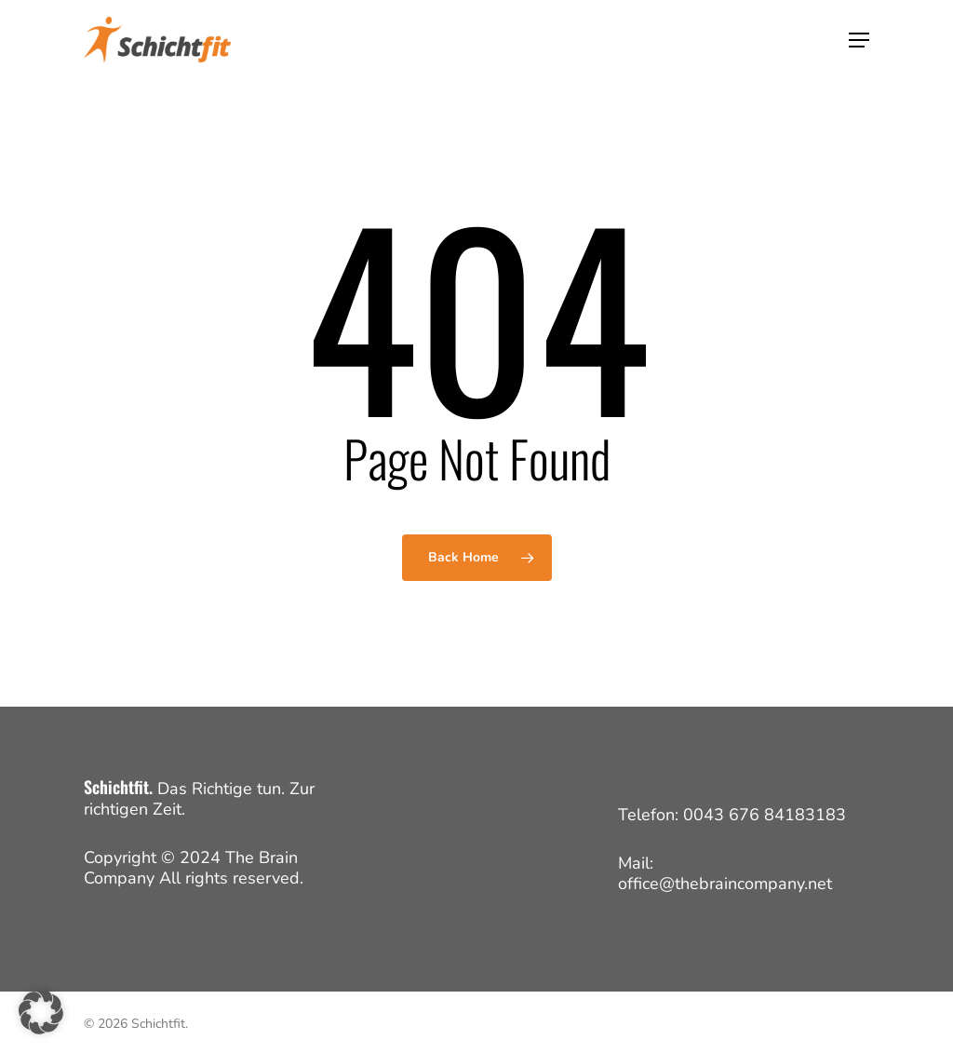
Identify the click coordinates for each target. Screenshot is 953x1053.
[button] (859, 40)
